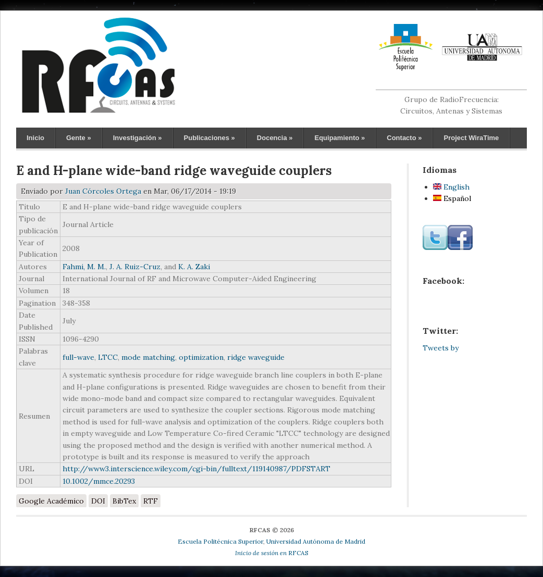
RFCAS (271, 553)
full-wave (78, 357)
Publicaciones (209, 138)
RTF (150, 501)
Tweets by (441, 348)
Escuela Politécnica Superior (220, 541)
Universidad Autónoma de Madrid (315, 541)
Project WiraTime (471, 138)
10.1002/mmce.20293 (99, 481)
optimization (201, 357)
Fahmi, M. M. (84, 266)
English (451, 187)
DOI (98, 501)
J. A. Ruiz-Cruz (135, 266)
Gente (78, 138)
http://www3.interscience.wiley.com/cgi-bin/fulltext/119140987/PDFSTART (196, 468)
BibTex (124, 501)
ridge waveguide (256, 357)
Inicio (35, 138)
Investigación (137, 138)
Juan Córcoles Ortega (103, 191)
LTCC (108, 357)
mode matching (148, 357)
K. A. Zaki (194, 266)
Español (452, 198)
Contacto (404, 138)
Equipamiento (339, 138)
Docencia (275, 138)
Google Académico (51, 501)
